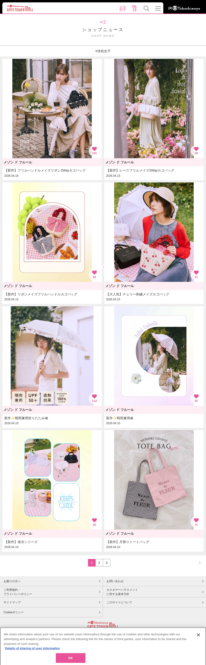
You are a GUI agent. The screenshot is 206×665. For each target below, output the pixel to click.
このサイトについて (119, 602)
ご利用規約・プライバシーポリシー (18, 592)
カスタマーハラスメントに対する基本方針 (122, 592)
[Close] (198, 637)
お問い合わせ (115, 581)
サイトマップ (12, 602)
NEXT (197, 562)
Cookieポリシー (14, 612)
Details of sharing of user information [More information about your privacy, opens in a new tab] (32, 651)
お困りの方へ (12, 581)
